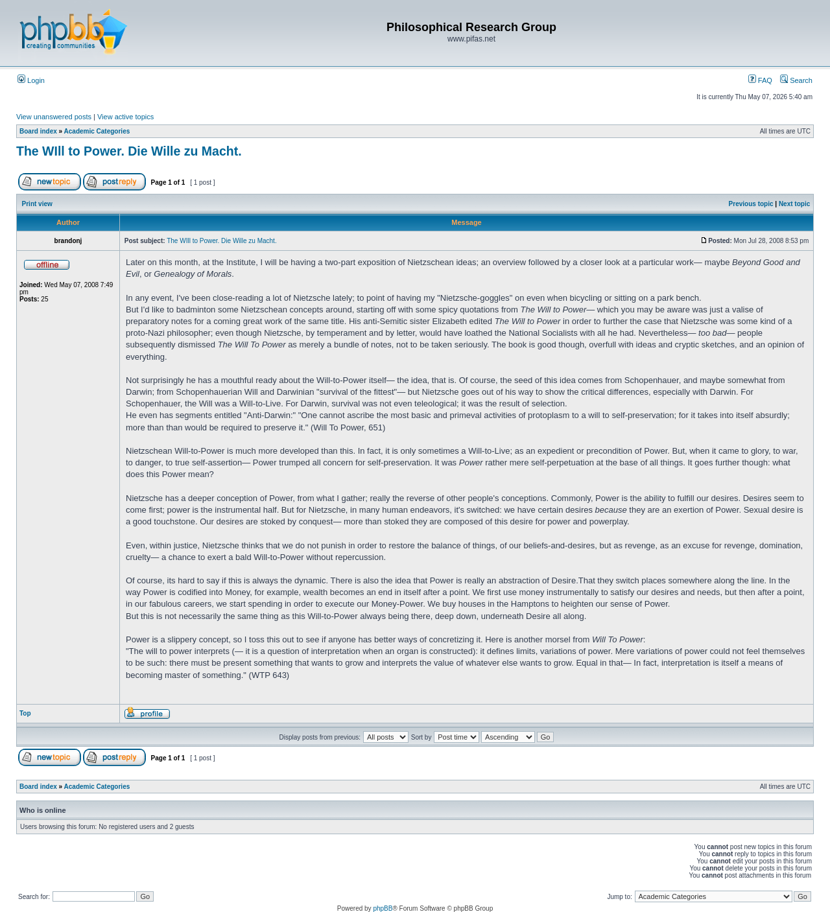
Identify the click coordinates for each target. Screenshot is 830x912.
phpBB (382, 908)
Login (31, 80)
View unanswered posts (53, 117)
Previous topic (751, 203)
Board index (38, 131)
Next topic (794, 203)
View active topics (125, 117)
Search (796, 80)
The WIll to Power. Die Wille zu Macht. (129, 151)
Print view (37, 203)
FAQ (760, 80)
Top (25, 713)
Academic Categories (97, 131)
